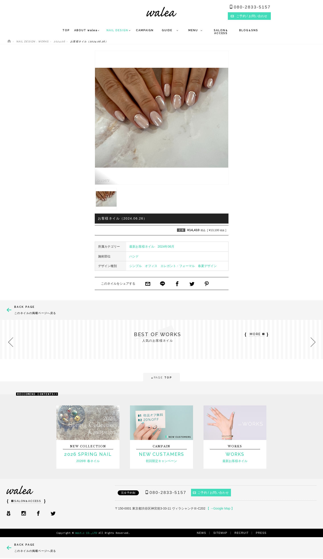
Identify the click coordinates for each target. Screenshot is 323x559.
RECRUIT (242, 532)
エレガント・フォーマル (177, 266)
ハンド (134, 256)
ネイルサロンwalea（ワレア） (161, 12)
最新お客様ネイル (141, 246)
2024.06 (59, 41)
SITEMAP (220, 532)
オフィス (151, 266)
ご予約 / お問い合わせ (211, 492)
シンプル (135, 266)
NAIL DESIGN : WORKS (32, 41)
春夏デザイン (207, 266)
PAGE (161, 378)
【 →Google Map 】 (220, 508)
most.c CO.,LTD (86, 532)
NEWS (201, 532)
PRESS (261, 532)
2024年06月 (166, 246)
